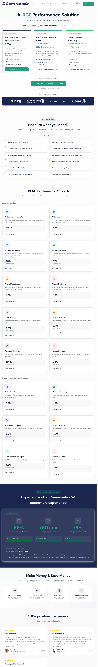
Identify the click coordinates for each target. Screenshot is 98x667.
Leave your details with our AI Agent (48, 83)
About (59, 4)
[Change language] (78, 3)
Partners (72, 4)
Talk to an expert (88, 4)
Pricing (65, 4)
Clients (52, 4)
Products (43, 4)
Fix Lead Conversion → (17, 69)
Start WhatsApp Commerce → (80, 69)
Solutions (33, 4)
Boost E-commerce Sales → (48, 69)
